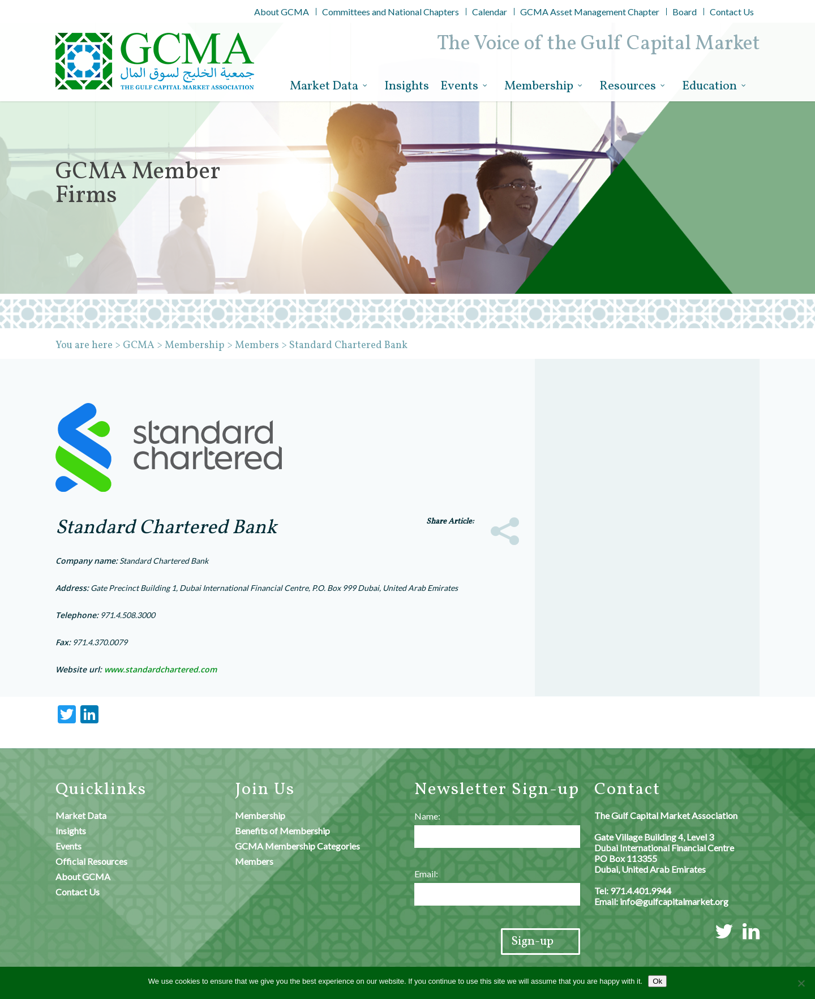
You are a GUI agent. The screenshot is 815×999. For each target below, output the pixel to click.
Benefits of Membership (282, 830)
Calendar (489, 11)
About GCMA (281, 11)
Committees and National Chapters (390, 11)
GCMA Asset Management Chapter (589, 11)
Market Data (329, 87)
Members (254, 861)
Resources (632, 87)
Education (714, 87)
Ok (657, 981)
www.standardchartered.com (160, 669)
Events (464, 87)
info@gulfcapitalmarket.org (674, 901)
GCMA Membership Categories (297, 846)
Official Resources (91, 861)
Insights (406, 86)
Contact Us (732, 11)
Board (684, 11)
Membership (544, 87)
